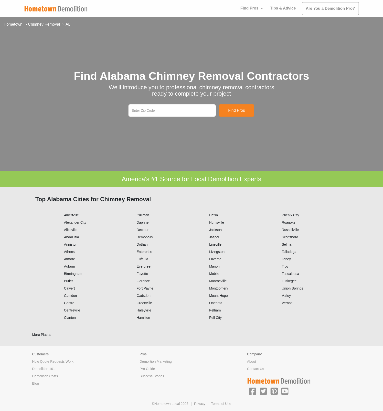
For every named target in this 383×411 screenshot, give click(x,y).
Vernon (287, 303)
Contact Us (255, 369)
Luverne (215, 259)
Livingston (216, 252)
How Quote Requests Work (53, 361)
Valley (286, 296)
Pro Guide (147, 369)
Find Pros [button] (249, 8)
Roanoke (288, 222)
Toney (286, 259)
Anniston (70, 244)
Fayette (142, 274)
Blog (35, 383)
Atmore (69, 259)
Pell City (215, 318)
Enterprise (144, 252)
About (251, 361)
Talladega (289, 252)
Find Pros (236, 110)
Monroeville (218, 281)
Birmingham (73, 274)
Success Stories (152, 376)
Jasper (214, 237)
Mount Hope (218, 296)
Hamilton (143, 318)
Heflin (213, 215)
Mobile (214, 274)
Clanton (70, 318)
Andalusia (71, 237)
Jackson (215, 230)
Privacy (199, 404)
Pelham (215, 310)
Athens (69, 252)
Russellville (290, 230)
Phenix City (290, 215)
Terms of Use (221, 404)
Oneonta (215, 303)
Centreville (72, 310)
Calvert (69, 288)
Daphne (143, 222)
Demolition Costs (45, 376)
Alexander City (75, 222)
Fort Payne (145, 288)
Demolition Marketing (156, 361)
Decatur (143, 230)
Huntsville (216, 222)
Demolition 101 (43, 369)
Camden (70, 296)
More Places (41, 335)
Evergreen (144, 266)
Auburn (69, 266)
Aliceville (70, 230)
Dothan (142, 244)
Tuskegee (289, 281)
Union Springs (292, 288)
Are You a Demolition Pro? (330, 8)
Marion (214, 266)
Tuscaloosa (290, 274)
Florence (143, 281)
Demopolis (145, 237)
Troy (285, 266)
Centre (69, 303)
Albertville (71, 215)
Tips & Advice (283, 8)
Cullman (143, 215)
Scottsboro (290, 237)
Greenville (144, 303)
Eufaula (142, 259)
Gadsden (143, 296)
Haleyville (144, 310)
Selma (286, 244)
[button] (252, 391)
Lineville (215, 244)
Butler (68, 281)
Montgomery (218, 288)
